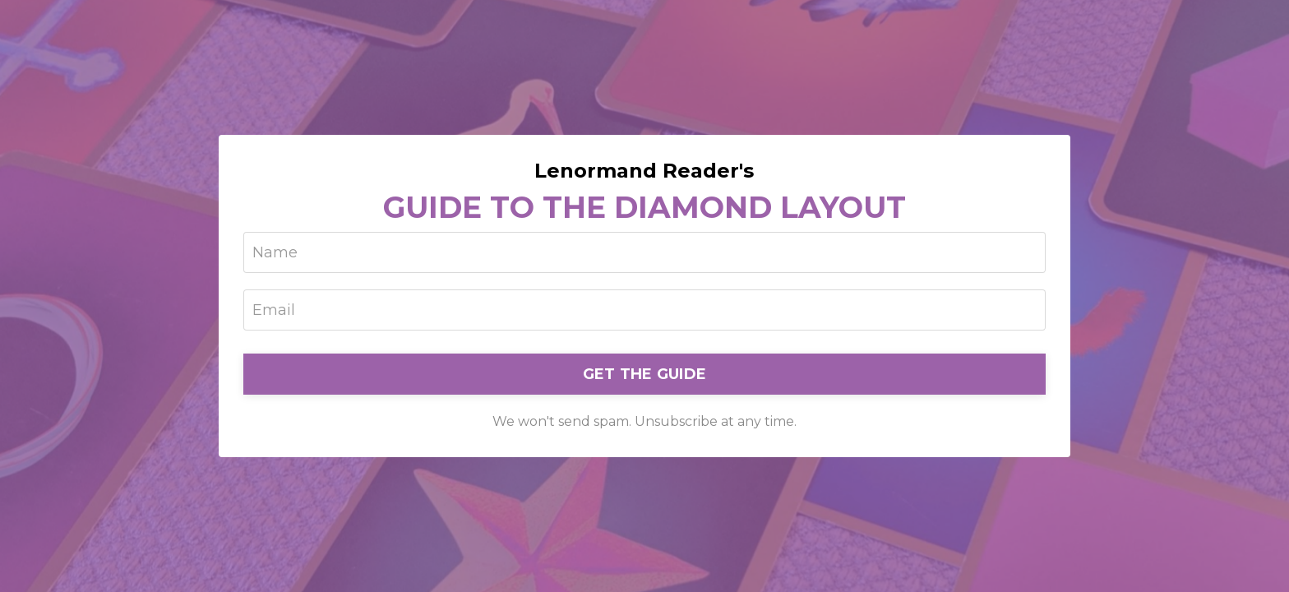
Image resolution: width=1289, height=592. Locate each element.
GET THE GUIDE (644, 374)
